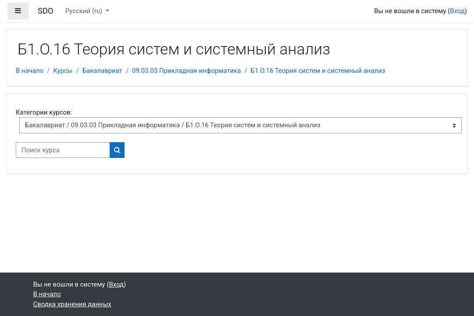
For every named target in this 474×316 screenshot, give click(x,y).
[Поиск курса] (63, 150)
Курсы (62, 71)
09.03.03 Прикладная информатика (186, 71)
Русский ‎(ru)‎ (84, 11)
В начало (29, 71)
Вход (457, 11)
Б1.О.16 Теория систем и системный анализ (317, 71)
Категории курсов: (44, 112)
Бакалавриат (102, 71)
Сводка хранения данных (72, 304)
